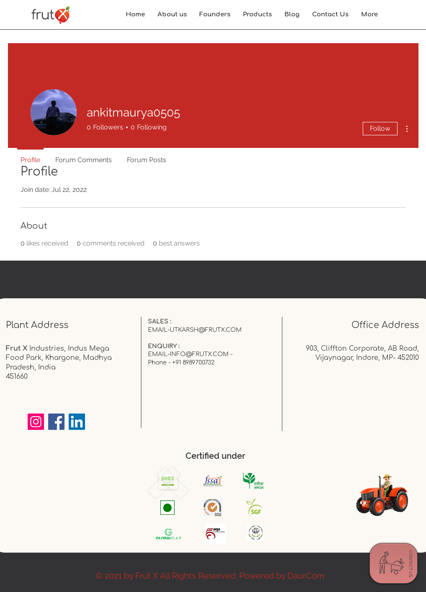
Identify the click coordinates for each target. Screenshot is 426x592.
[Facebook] (56, 422)
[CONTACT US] (410, 564)
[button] (369, 14)
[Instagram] (36, 422)
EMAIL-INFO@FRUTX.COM (188, 354)
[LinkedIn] (77, 422)
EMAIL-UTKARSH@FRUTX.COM (195, 330)
